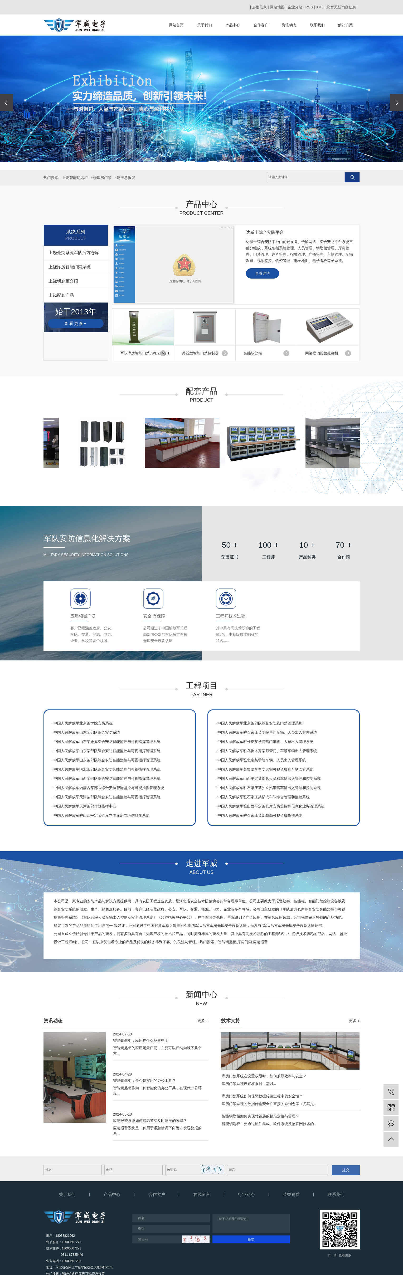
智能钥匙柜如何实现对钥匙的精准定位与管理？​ (260, 1116)
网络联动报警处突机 (321, 353)
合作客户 (261, 25)
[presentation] (6, 102)
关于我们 (204, 25)
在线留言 (201, 1194)
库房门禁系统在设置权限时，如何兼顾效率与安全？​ (264, 1076)
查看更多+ (75, 323)
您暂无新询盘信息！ (343, 7)
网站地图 (277, 7)
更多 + (202, 1021)
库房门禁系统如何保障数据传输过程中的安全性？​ (262, 1096)
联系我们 (317, 25)
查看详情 (262, 273)
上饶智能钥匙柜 (75, 178)
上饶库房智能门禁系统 (69, 267)
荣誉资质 (291, 1194)
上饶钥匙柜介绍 (63, 281)
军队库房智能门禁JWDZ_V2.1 (144, 353)
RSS (309, 7)
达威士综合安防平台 (265, 232)
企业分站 (295, 7)
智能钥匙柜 (253, 353)
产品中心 (232, 25)
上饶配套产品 (61, 295)
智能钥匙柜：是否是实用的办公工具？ (144, 1080)
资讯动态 (289, 25)
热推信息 (259, 7)
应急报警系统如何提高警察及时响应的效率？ (150, 1120)
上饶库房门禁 (100, 178)
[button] (179, 161)
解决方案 (345, 25)
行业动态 (246, 1194)
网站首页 (176, 25)
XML (319, 7)
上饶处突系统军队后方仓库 (73, 252)
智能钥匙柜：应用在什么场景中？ (140, 1040)
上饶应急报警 (124, 178)
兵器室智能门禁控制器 (200, 353)
